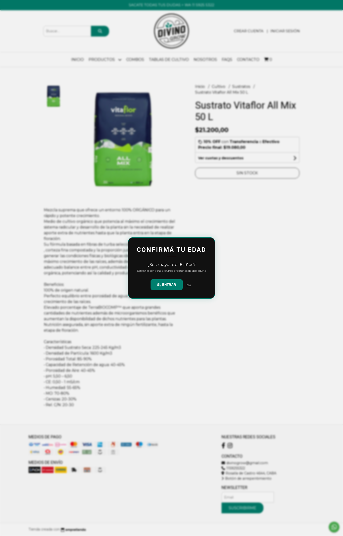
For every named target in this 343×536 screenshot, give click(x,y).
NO (189, 285)
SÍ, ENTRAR (166, 285)
